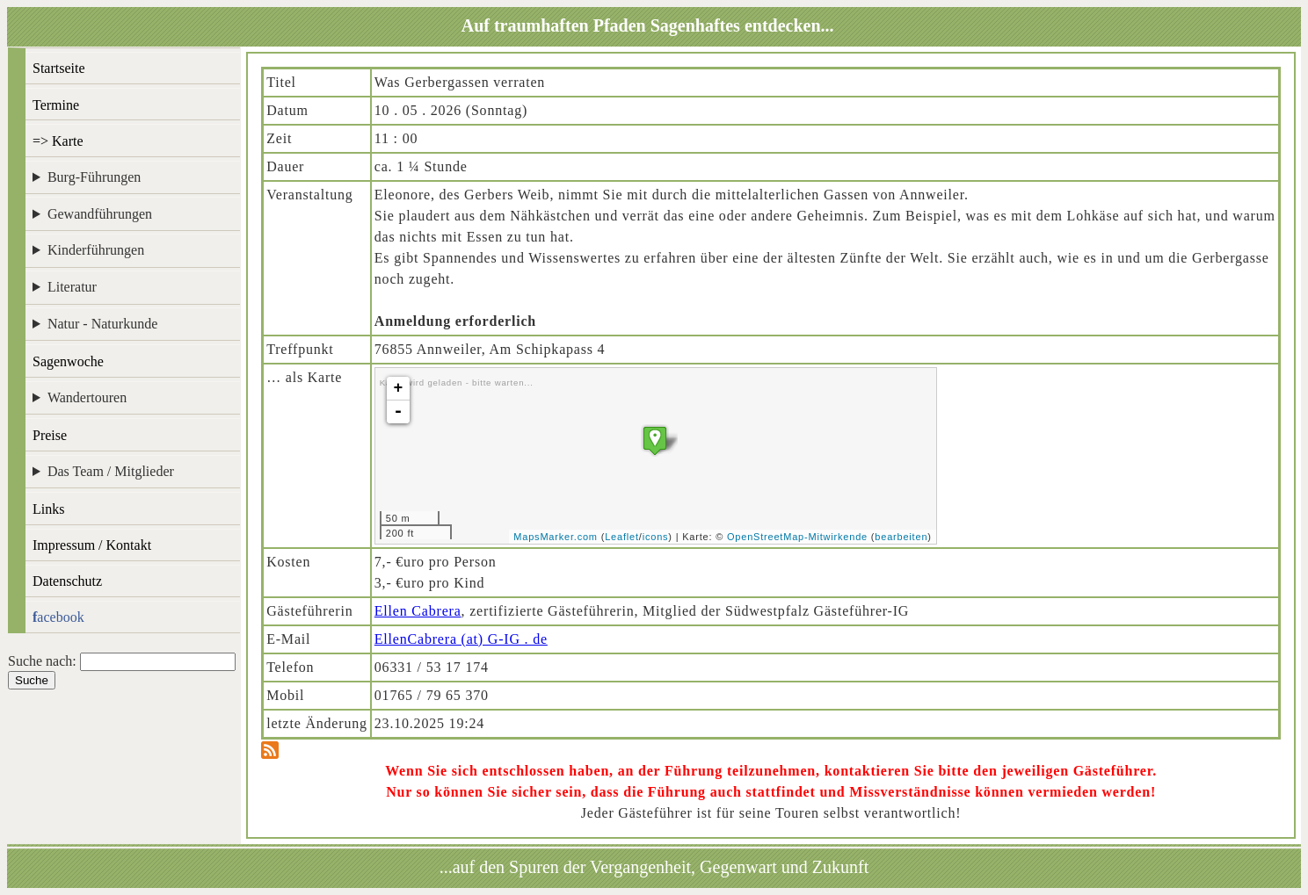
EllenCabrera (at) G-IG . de (461, 639)
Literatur (72, 286)
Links (48, 509)
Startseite (59, 68)
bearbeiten (901, 536)
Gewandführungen (99, 213)
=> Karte (58, 141)
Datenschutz (67, 581)
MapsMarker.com (555, 536)
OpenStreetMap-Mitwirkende (797, 536)
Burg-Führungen (94, 177)
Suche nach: (42, 660)
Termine (56, 104)
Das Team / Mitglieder (110, 471)
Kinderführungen (95, 249)
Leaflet (622, 536)
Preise (50, 435)
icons (656, 536)
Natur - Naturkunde (102, 323)
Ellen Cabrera (417, 610)
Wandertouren (87, 397)
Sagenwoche (68, 361)
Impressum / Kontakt (92, 545)
